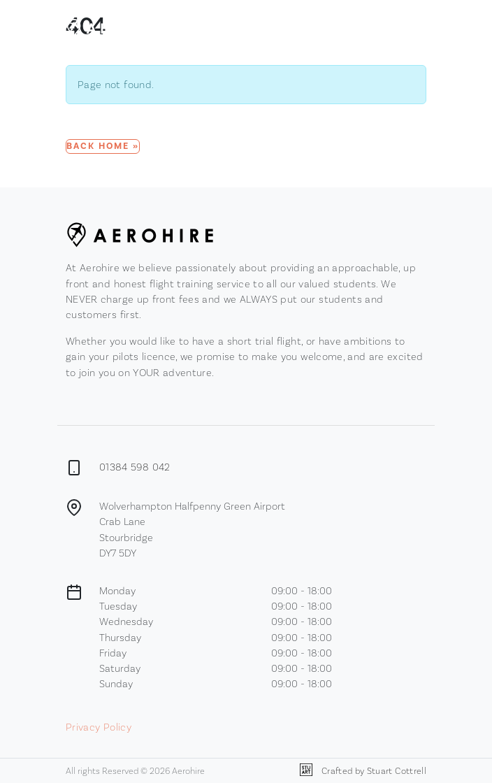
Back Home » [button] (102, 146)
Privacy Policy (98, 727)
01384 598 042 (135, 467)
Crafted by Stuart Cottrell (363, 771)
